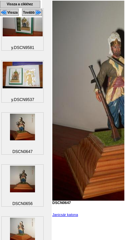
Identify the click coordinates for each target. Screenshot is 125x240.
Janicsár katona (65, 215)
